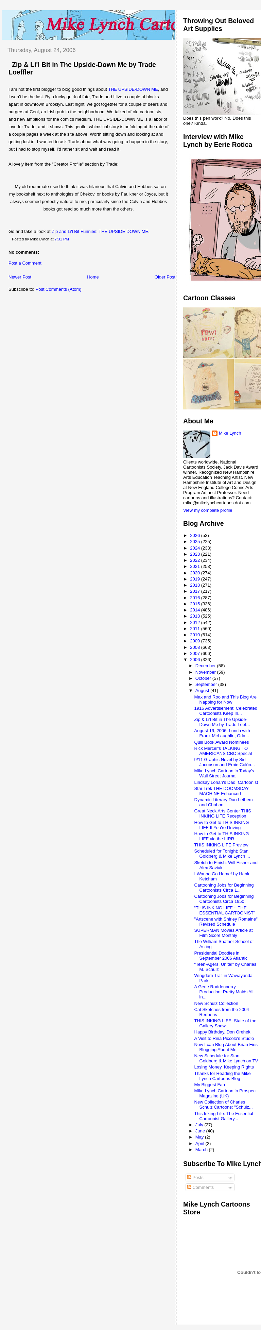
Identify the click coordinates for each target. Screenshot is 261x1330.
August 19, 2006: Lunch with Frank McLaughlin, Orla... (222, 733)
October (203, 678)
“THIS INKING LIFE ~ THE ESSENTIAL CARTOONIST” (224, 910)
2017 (195, 591)
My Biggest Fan (209, 1084)
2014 (195, 609)
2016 (195, 597)
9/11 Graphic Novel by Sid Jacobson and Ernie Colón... (224, 762)
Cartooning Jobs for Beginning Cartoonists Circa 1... (224, 887)
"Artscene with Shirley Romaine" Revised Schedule (226, 921)
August (202, 690)
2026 (195, 535)
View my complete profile (207, 510)
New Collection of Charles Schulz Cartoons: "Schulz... (223, 1104)
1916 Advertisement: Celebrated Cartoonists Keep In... (226, 711)
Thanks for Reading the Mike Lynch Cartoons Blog (222, 1076)
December (206, 665)
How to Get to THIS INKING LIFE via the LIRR (221, 836)
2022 (195, 560)
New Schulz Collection (216, 1003)
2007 (195, 653)
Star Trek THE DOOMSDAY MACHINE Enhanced (221, 791)
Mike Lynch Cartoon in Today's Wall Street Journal (224, 773)
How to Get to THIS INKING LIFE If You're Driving (221, 825)
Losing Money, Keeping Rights (224, 1067)
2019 (195, 579)
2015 (195, 603)
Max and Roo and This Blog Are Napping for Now (225, 699)
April (200, 1143)
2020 (195, 572)
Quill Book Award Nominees (221, 742)
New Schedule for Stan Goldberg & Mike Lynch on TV (226, 1058)
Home (93, 277)
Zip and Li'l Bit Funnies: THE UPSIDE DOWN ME (100, 231)
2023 (195, 554)
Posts (195, 1177)
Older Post (165, 277)
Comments (200, 1187)
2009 (195, 640)
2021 (195, 566)
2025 (195, 541)
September (206, 684)
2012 (195, 622)
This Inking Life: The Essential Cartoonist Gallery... (223, 1116)
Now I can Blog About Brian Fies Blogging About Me (226, 1047)
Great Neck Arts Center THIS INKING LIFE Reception (222, 813)
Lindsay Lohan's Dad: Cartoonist (226, 782)
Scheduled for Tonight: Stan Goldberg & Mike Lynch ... (222, 853)
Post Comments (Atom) (59, 289)
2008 (195, 647)
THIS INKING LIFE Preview (221, 844)
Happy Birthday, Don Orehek (222, 1031)
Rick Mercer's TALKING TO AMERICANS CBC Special (223, 751)
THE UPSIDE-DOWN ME (133, 89)
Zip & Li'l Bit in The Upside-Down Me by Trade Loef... (222, 722)
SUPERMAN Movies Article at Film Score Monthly (223, 933)
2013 (195, 616)
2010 (195, 634)
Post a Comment (24, 263)
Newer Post (19, 277)
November (206, 672)
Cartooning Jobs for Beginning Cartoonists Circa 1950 (224, 899)
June (200, 1130)
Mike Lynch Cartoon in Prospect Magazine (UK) (225, 1093)
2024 (195, 548)
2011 (195, 628)
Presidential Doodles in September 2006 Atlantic (221, 955)
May (200, 1137)
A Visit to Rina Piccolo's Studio (224, 1038)
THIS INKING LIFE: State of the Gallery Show (225, 1023)
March (202, 1149)
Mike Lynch (230, 433)
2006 (195, 659)
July (200, 1124)
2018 (195, 585)
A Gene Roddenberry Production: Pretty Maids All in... (224, 991)
